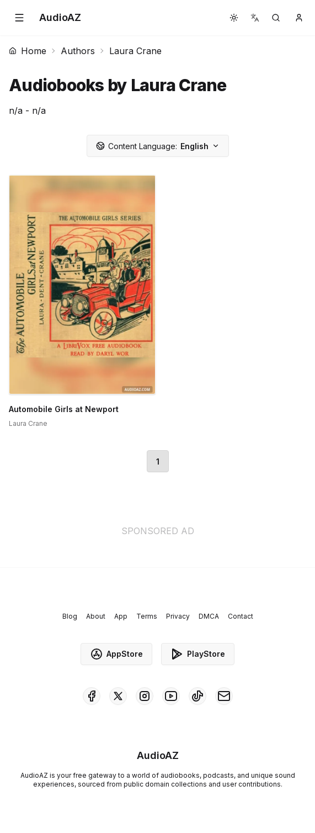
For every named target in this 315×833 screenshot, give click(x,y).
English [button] (158, 146)
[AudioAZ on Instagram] (144, 696)
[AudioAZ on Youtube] (171, 696)
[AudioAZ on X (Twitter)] (118, 696)
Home (27, 50)
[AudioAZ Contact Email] (224, 696)
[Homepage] (60, 18)
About (95, 616)
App (120, 616)
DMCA (209, 616)
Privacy (178, 616)
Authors (78, 50)
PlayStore (197, 654)
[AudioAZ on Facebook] (91, 696)
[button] (19, 18)
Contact (240, 616)
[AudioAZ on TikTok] (197, 696)
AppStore (116, 654)
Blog (69, 616)
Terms (146, 616)
